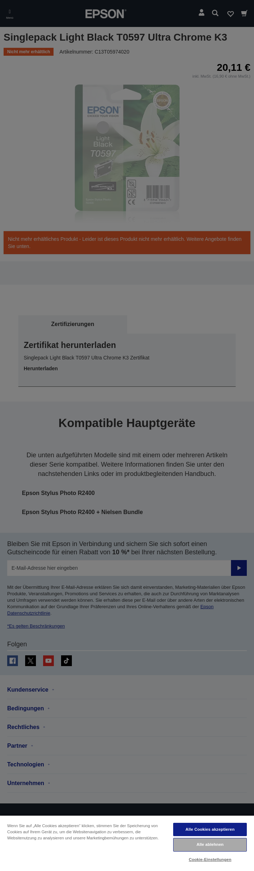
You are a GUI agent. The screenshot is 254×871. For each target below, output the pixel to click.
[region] (127, 843)
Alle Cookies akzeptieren (210, 829)
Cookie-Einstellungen (210, 859)
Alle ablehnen (210, 844)
